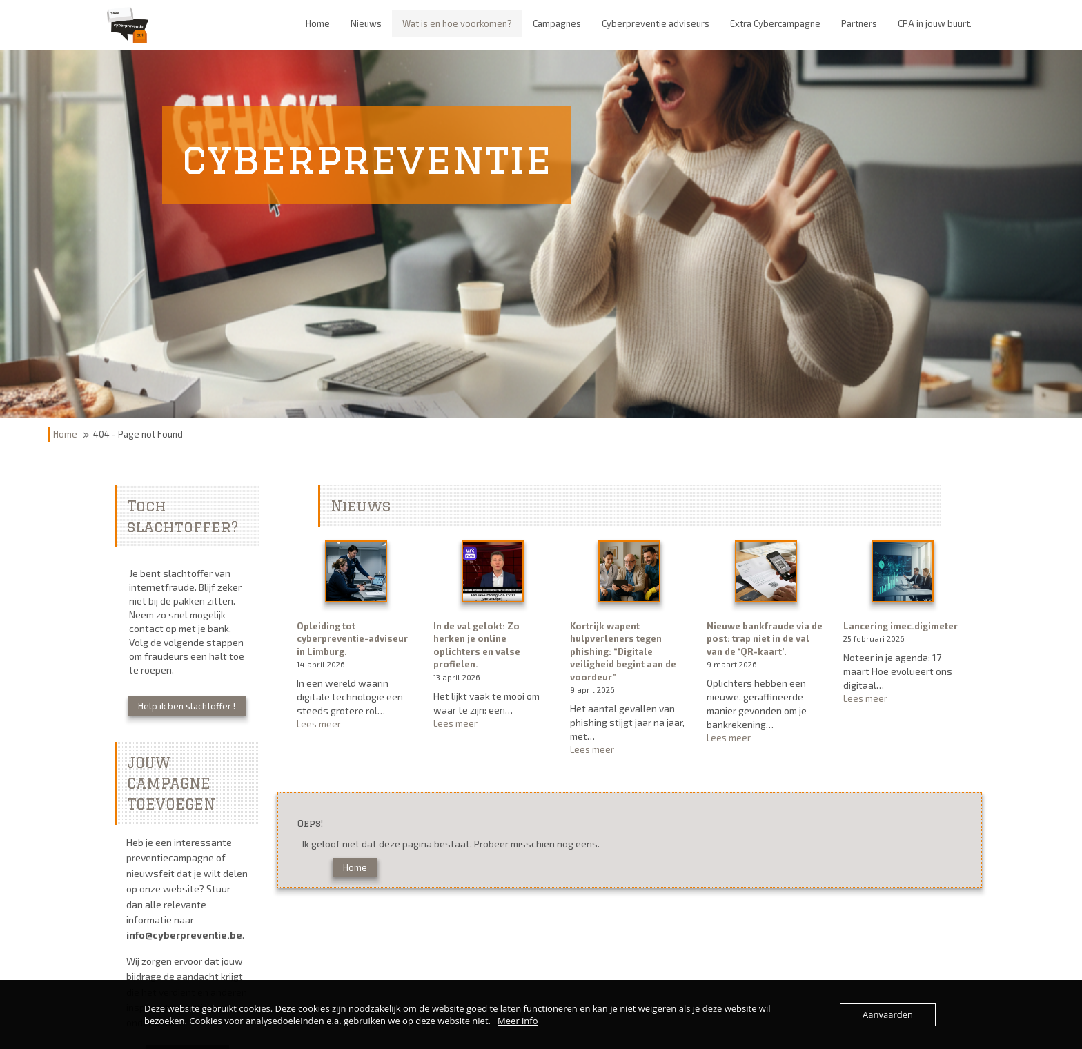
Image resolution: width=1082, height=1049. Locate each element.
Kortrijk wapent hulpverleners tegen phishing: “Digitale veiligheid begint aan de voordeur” (623, 651)
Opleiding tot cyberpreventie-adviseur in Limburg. (352, 638)
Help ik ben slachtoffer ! (186, 706)
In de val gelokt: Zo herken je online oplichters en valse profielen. (476, 645)
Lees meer (353, 724)
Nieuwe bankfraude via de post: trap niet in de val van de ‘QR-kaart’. (765, 638)
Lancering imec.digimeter (900, 625)
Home (65, 434)
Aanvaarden (888, 1014)
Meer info (518, 1020)
